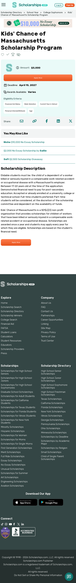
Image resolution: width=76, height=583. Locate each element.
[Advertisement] (38, 264)
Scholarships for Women (14, 435)
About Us (46, 302)
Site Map (45, 328)
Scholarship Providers (12, 349)
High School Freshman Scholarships (53, 393)
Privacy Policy (48, 332)
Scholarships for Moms (13, 439)
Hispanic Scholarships (13, 431)
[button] (2, 54)
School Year (32, 12)
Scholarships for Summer (14, 473)
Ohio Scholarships (50, 428)
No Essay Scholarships (13, 464)
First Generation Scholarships (16, 447)
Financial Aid (7, 323)
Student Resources (11, 340)
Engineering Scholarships (14, 481)
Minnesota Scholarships (54, 432)
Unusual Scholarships (12, 468)
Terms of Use (48, 336)
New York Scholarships (53, 411)
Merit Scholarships (11, 452)
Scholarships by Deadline (54, 436)
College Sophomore (53, 12)
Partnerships (48, 315)
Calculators (7, 336)
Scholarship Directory (11, 12)
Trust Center (47, 340)
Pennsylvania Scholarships (55, 424)
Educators (6, 344)
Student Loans (8, 332)
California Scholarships (53, 403)
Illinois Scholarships (51, 415)
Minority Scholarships (12, 426)
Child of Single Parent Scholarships (52, 457)
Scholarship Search (11, 307)
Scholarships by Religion (54, 447)
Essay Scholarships (11, 460)
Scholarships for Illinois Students (18, 415)
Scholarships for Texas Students (18, 407)
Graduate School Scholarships (17, 391)
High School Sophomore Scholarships (54, 386)
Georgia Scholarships (52, 419)
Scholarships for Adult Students (18, 396)
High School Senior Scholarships (51, 372)
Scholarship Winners (11, 315)
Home (4, 302)
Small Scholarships (51, 452)
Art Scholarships (9, 477)
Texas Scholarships (51, 398)
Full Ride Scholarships (12, 456)
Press (4, 353)
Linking (44, 323)
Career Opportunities (52, 319)
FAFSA (4, 328)
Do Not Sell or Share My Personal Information (38, 575)
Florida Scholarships (52, 407)
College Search (9, 319)
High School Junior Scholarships (51, 379)
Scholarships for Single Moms (17, 443)
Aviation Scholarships (12, 485)
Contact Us (47, 311)
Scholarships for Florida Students (18, 411)
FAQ (43, 307)
